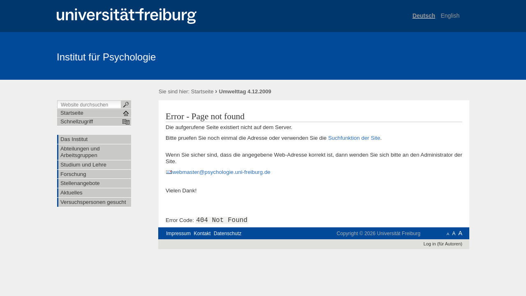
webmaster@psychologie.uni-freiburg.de (221, 172)
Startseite (202, 91)
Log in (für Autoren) (443, 243)
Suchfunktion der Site (354, 138)
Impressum (178, 233)
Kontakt (202, 233)
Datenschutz (227, 233)
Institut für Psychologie (106, 56)
